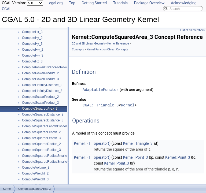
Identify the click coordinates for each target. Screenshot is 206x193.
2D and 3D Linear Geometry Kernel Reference (100, 43)
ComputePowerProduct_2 (40, 73)
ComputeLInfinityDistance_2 (42, 85)
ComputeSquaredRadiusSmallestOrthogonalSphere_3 (61, 162)
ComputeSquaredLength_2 (41, 132)
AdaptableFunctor (101, 89)
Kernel (127, 104)
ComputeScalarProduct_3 (40, 103)
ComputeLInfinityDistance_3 (42, 91)
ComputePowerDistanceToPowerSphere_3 (52, 67)
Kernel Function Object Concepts (107, 49)
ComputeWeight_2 (35, 173)
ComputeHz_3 (32, 61)
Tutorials (120, 3)
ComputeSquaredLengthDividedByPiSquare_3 (55, 126)
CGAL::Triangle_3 (101, 104)
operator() (102, 143)
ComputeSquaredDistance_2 (42, 114)
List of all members (192, 30)
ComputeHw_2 (32, 49)
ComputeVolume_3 (35, 167)
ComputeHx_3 (32, 32)
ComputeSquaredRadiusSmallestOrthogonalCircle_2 (59, 156)
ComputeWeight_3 (35, 179)
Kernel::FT (82, 143)
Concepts (78, 49)
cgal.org (55, 3)
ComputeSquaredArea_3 (40, 108)
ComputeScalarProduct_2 (40, 97)
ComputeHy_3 (32, 44)
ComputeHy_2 (32, 38)
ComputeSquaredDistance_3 (42, 120)
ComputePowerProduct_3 (40, 79)
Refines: (79, 83)
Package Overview (149, 3)
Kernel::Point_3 (135, 157)
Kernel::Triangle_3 (138, 143)
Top (72, 3)
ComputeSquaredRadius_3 (41, 150)
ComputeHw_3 (32, 55)
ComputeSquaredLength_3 (41, 138)
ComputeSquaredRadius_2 (41, 144)
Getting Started (94, 3)
